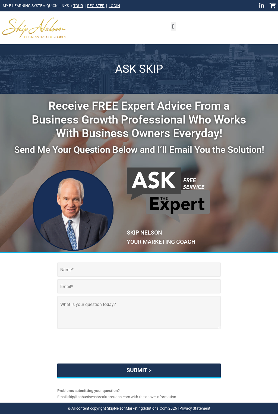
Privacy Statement (194, 408)
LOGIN (114, 6)
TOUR (78, 6)
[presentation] (139, 354)
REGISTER (96, 6)
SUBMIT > (139, 370)
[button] (173, 26)
